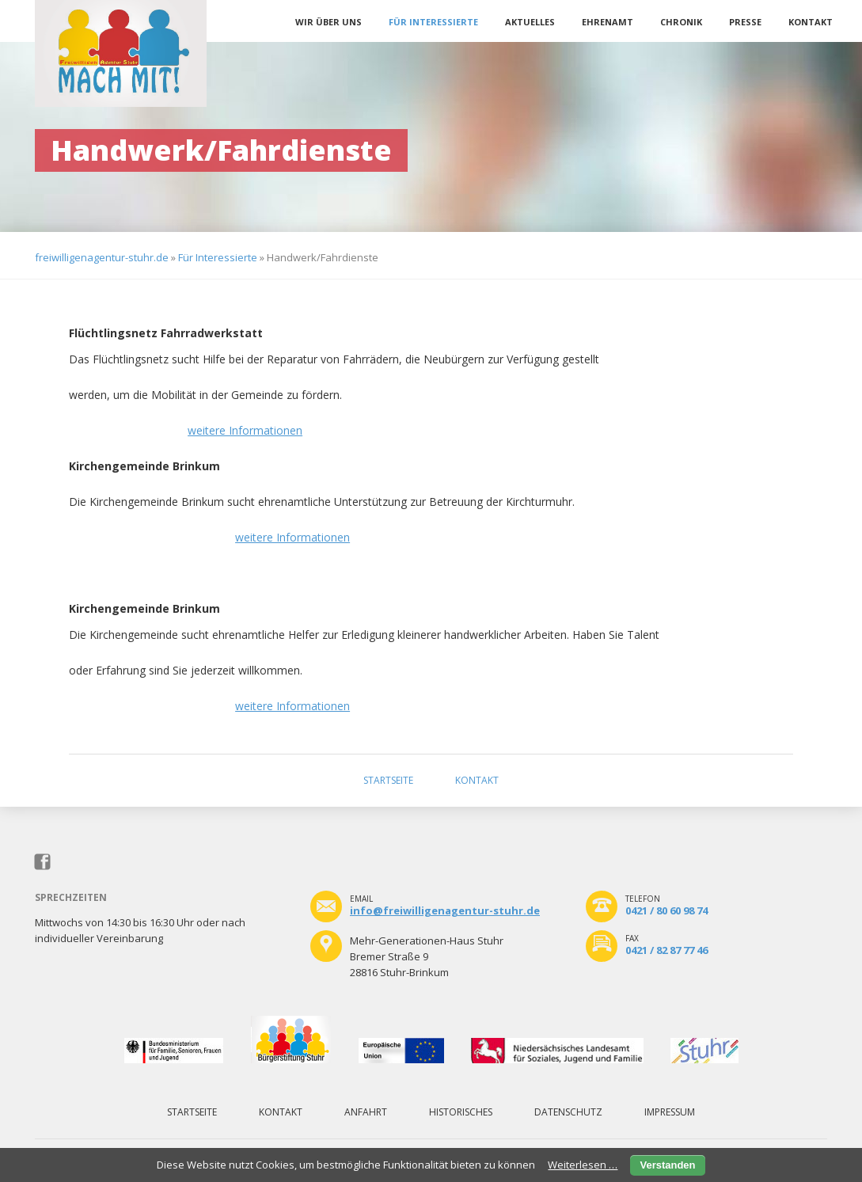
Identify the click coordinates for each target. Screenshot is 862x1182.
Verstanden (667, 1165)
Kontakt (810, 22)
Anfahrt (365, 1112)
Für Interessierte (433, 22)
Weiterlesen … (582, 1164)
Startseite (388, 780)
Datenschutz (568, 1112)
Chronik (681, 22)
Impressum (669, 1112)
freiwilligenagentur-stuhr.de (102, 257)
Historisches (460, 1112)
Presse (745, 22)
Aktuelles (530, 22)
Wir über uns (328, 22)
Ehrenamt (607, 22)
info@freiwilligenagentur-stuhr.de (445, 910)
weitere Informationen (245, 430)
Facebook (43, 862)
